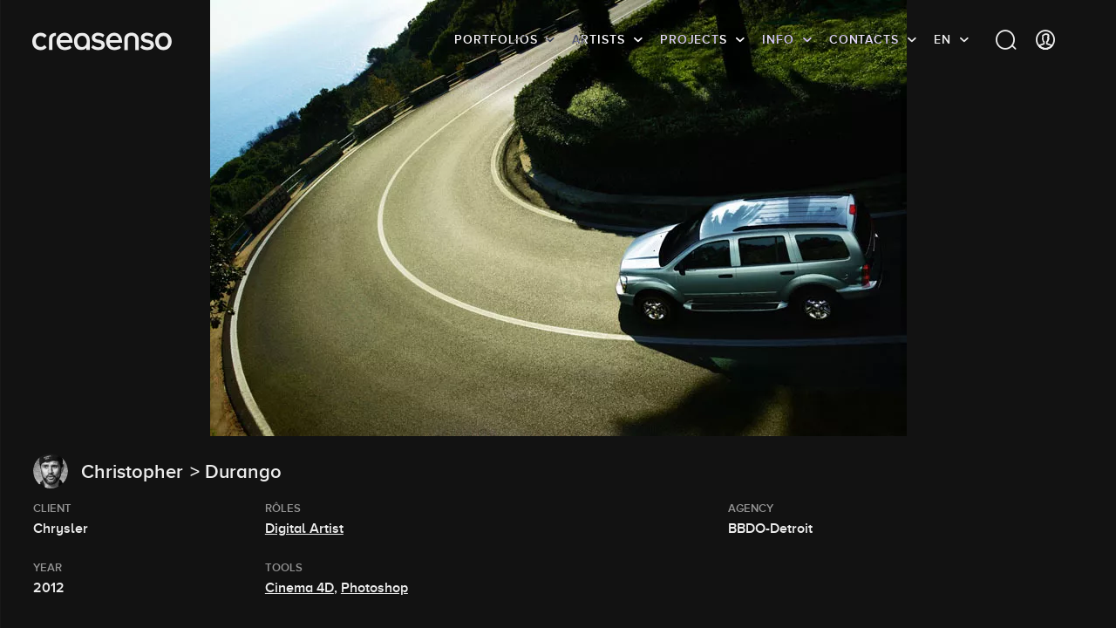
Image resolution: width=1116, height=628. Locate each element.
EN (942, 39)
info (778, 39)
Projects (693, 39)
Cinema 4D (299, 588)
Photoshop (374, 588)
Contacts (864, 39)
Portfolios (495, 39)
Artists (598, 39)
